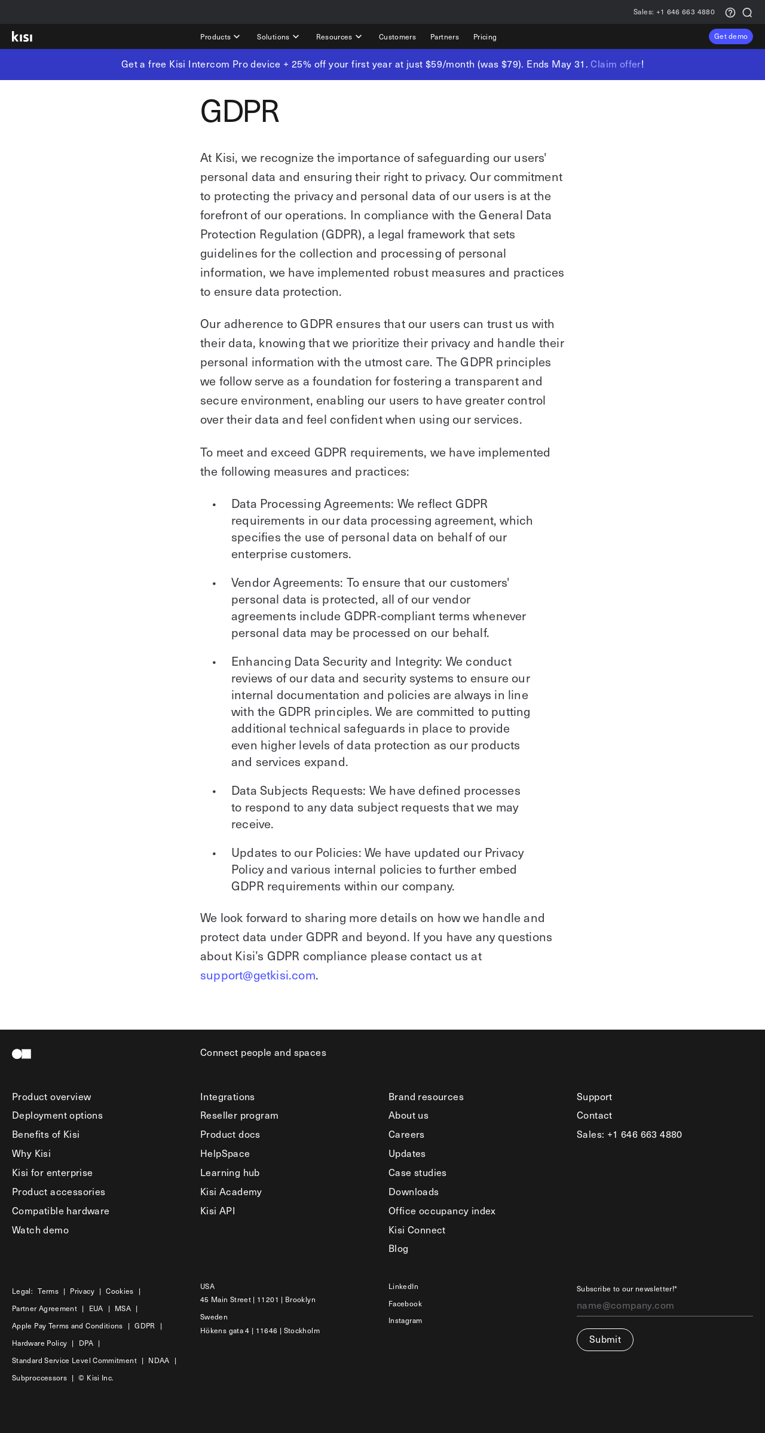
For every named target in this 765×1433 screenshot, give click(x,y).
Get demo (731, 36)
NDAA (158, 1360)
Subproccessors (39, 1377)
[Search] (747, 11)
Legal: (22, 1291)
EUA (96, 1308)
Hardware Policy (39, 1343)
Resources (340, 36)
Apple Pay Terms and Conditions (67, 1325)
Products (221, 36)
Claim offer (615, 63)
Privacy (82, 1291)
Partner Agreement (44, 1308)
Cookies (120, 1291)
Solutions (279, 36)
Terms (48, 1291)
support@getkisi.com (258, 974)
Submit (605, 1339)
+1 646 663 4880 (674, 12)
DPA (86, 1343)
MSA (123, 1308)
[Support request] (730, 11)
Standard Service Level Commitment (74, 1360)
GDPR (144, 1325)
